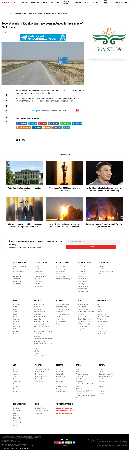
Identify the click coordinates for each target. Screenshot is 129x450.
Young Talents (80, 370)
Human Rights (37, 332)
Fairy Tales (100, 325)
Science (15, 411)
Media (15, 387)
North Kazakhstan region (64, 277)
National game (39, 370)
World (15, 305)
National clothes (40, 377)
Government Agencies (40, 327)
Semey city (102, 265)
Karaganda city (39, 272)
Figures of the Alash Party (86, 310)
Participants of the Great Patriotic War (84, 390)
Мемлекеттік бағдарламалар (43, 337)
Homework (59, 372)
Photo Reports (61, 389)
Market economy (61, 305)
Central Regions (41, 261)
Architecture (17, 389)
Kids (77, 367)
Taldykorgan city (83, 270)
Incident (96, 2)
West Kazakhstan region (21, 265)
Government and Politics (41, 320)
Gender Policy (37, 312)
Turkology (81, 312)
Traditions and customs (42, 367)
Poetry (99, 305)
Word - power (101, 317)
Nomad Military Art (84, 317)
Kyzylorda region (83, 289)
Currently (35, 2)
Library (99, 322)
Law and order (106, 2)
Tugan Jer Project (81, 375)
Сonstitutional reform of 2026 (43, 342)
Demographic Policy (39, 315)
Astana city (38, 265)
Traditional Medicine (41, 409)
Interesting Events (62, 385)
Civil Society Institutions (41, 325)
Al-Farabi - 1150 (82, 325)
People (35, 347)
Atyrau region (17, 275)
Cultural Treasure (103, 315)
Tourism (58, 315)
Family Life (59, 380)
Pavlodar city (60, 270)
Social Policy (37, 317)
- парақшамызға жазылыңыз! (48, 111)
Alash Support (102, 332)
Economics (55, 2)
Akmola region (39, 267)
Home (3, 14)
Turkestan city (82, 279)
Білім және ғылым (20, 402)
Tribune (35, 352)
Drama (99, 310)
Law (34, 344)
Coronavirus (38, 411)
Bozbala (58, 367)
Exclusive (102, 387)
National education (41, 375)
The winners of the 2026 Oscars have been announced (64, 189)
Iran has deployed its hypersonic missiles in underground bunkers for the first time (64, 225)
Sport (87, 2)
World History (82, 305)
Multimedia (16, 325)
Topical (24, 2)
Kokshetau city (39, 270)
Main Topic (36, 349)
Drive (45, 2)
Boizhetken (59, 370)
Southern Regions (84, 261)
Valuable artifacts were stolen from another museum (24, 189)
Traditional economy (62, 302)
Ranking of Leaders (39, 322)
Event (101, 377)
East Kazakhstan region (106, 270)
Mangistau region (18, 270)
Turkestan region (83, 277)
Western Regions (19, 261)
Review (101, 382)
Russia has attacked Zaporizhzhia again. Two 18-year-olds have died (104, 225)
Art (98, 302)
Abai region (102, 272)
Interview (16, 315)
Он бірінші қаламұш (103, 320)
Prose (99, 307)
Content (16, 424)
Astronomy (16, 409)
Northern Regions (62, 261)
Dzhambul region (83, 284)
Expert (15, 322)
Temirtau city (39, 282)
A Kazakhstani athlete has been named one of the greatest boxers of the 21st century (104, 189)
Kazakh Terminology (105, 375)
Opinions (16, 317)
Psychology (17, 406)
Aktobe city (17, 282)
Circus (15, 382)
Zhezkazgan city (40, 279)
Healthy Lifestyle (40, 406)
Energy (15, 414)
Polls (14, 327)
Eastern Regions (105, 261)
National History (83, 302)
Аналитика (59, 317)
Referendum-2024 (39, 354)
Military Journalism (62, 387)
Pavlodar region (61, 272)
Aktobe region (17, 279)
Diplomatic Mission (39, 339)
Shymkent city (82, 275)
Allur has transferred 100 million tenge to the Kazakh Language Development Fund (25, 225)
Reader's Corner (61, 375)
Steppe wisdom (102, 312)
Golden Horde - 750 (84, 322)
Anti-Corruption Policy (63, 312)
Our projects (17, 320)
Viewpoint (102, 385)
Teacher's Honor (18, 421)
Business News (61, 320)
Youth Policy (37, 307)
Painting (16, 367)
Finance (58, 322)
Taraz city (81, 282)
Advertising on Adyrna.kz (10, 447)
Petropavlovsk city (62, 275)
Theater (15, 375)
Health (101, 367)
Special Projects (81, 377)
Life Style (59, 363)
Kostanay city (60, 265)
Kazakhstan (17, 302)
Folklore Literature (82, 372)
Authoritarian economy (63, 307)
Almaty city (81, 265)
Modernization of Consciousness (102, 328)
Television (16, 380)
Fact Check (79, 387)
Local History (82, 315)
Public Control (60, 310)
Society (15, 307)
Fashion (58, 382)
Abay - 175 (81, 327)
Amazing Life (17, 419)
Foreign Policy (37, 305)
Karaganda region (40, 275)
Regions (101, 389)
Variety (15, 385)
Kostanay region (61, 267)
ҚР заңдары (37, 334)
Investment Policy (39, 310)
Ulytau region (39, 277)
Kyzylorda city (82, 287)
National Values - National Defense (84, 383)
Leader (101, 370)
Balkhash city (39, 284)
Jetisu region (82, 272)
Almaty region (82, 267)
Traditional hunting (41, 380)
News (16, 2)
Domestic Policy (38, 302)
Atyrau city (16, 277)
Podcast (102, 380)
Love (57, 377)
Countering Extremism (106, 372)
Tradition (77, 2)
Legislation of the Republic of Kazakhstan (85, 395)
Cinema (15, 377)
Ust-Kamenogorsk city (106, 267)
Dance (15, 370)
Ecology (101, 392)
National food (39, 372)
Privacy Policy (24, 447)
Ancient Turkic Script (84, 320)
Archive (15, 330)
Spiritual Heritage (66, 2)
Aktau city (16, 272)
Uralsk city (16, 267)
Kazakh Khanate (83, 307)
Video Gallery (80, 380)
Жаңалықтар (10, 14)
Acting (15, 372)
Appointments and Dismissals (42, 330)
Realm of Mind (17, 416)
